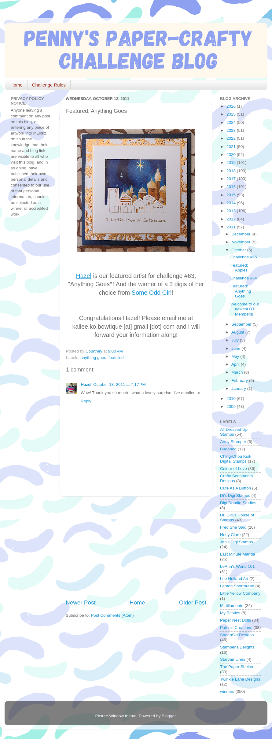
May (235, 356)
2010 (231, 398)
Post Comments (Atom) (112, 615)
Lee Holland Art (234, 578)
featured (116, 357)
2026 (231, 106)
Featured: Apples (239, 267)
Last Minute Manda (237, 554)
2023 (231, 130)
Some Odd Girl (152, 292)
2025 (231, 114)
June (236, 348)
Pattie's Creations (236, 627)
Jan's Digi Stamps (236, 542)
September (242, 324)
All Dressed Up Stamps (234, 432)
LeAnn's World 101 (237, 566)
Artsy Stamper (233, 441)
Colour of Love (233, 468)
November (241, 242)
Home (16, 84)
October (239, 250)
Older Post (192, 602)
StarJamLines (232, 659)
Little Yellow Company (240, 593)
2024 (231, 122)
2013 (231, 211)
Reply (86, 401)
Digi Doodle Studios (238, 503)
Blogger (169, 716)
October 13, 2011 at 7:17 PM (119, 384)
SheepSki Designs (237, 635)
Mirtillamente (232, 605)
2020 (231, 154)
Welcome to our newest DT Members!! (244, 309)
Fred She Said (233, 527)
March (237, 372)
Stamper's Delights (237, 647)
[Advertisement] (137, 547)
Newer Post (81, 602)
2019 (231, 162)
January (239, 388)
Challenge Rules (49, 84)
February (240, 380)
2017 (231, 178)
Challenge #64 (243, 278)
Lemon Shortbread (237, 586)
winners (227, 691)
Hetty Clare (230, 534)
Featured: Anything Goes (240, 291)
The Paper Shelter (237, 666)
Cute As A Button (235, 488)
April (236, 364)
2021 (231, 146)
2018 (231, 170)
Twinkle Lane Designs (240, 679)
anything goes (93, 357)
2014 (231, 203)
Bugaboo (228, 449)
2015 (231, 195)
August (238, 332)
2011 (231, 227)
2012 (231, 219)
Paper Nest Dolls (235, 620)
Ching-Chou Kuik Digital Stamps (235, 459)
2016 (231, 186)
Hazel (86, 384)
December (241, 234)
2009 (231, 406)
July (235, 340)
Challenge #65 (243, 257)
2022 (231, 138)
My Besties (230, 613)
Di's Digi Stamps (235, 495)
